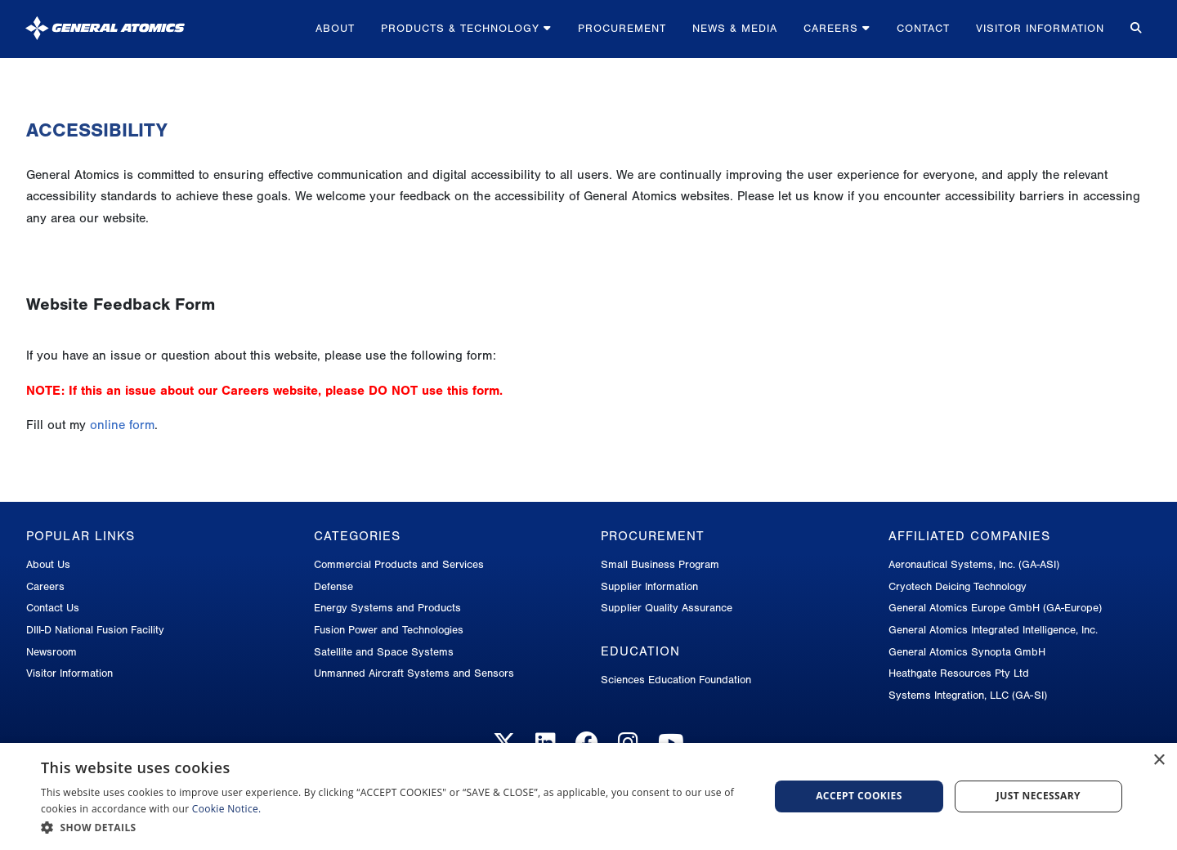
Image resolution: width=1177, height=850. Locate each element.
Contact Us (52, 608)
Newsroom (51, 652)
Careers (836, 28)
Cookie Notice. (227, 809)
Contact (923, 28)
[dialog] (588, 796)
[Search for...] (1134, 29)
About (335, 28)
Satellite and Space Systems (384, 652)
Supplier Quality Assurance (666, 608)
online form (122, 425)
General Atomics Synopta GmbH (966, 652)
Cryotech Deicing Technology (957, 586)
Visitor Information (1040, 28)
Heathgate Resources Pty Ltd (958, 673)
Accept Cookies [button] (859, 796)
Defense (333, 586)
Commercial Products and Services (399, 564)
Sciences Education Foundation (676, 679)
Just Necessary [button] (1038, 796)
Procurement (622, 28)
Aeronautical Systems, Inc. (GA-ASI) (973, 564)
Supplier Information (649, 586)
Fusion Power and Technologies (388, 630)
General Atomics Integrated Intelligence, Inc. (993, 630)
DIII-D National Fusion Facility (95, 630)
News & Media (734, 28)
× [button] (1158, 760)
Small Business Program (660, 564)
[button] (394, 827)
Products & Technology (466, 28)
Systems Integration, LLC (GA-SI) (967, 695)
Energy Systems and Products (387, 608)
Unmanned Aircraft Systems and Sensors (414, 673)
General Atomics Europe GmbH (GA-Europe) (995, 608)
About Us (48, 564)
